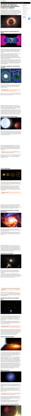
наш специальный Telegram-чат (8, 151)
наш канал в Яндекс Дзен (10, 393)
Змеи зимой (24, 6)
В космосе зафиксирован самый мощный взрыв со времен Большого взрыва (10, 90)
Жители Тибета (24, 13)
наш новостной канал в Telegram (11, 289)
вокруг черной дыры (11, 357)
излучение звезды (9, 155)
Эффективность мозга (25, 7)
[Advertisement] (11, 100)
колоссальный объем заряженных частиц (14, 245)
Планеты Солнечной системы (26, 8)
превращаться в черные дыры (6, 184)
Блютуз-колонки (24, 12)
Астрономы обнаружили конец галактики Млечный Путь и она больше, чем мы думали (10, 326)
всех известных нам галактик (6, 93)
